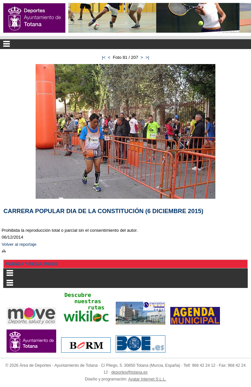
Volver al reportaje (19, 244)
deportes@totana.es (129, 372)
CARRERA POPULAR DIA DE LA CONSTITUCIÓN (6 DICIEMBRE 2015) (104, 211)
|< (104, 57)
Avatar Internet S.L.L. (147, 379)
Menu (125, 44)
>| (147, 57)
